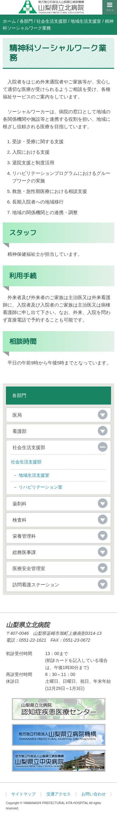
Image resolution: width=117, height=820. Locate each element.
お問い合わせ (93, 794)
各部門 (26, 21)
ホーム (9, 21)
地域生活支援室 (86, 21)
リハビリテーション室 (40, 487)
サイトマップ (23, 794)
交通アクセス (58, 794)
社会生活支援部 (52, 21)
